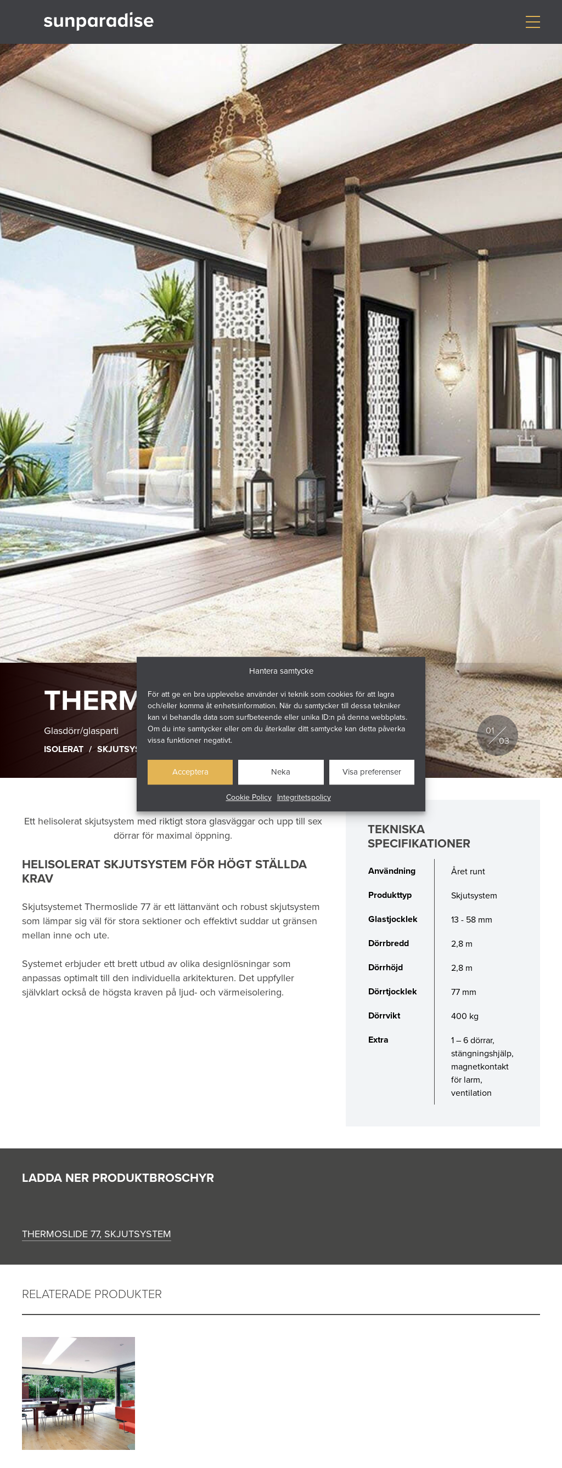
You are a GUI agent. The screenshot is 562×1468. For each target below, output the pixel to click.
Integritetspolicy (304, 797)
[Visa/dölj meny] (532, 22)
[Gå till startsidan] (99, 21)
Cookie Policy (249, 797)
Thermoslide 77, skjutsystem (96, 1234)
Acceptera (190, 771)
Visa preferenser (371, 771)
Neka (280, 771)
